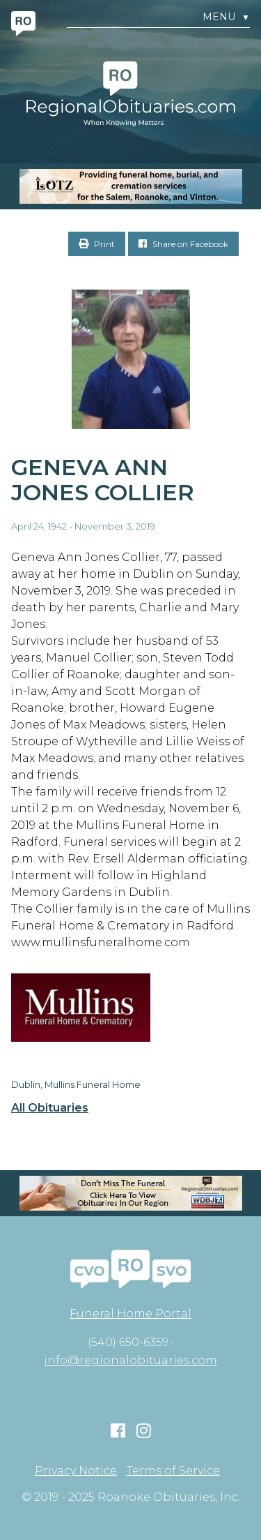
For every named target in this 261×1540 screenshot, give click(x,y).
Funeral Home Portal (130, 1313)
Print (97, 244)
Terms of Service (173, 1471)
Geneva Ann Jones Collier (102, 480)
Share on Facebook (183, 244)
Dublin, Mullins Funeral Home (76, 1084)
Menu (226, 17)
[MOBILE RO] (130, 186)
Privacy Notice (76, 1471)
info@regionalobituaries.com (130, 1360)
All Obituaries (49, 1108)
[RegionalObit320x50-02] (130, 1193)
